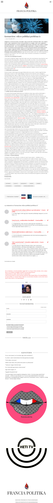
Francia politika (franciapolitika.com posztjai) (15, 327)
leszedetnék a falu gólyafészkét (12, 97)
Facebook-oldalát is (41, 112)
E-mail (8, 308)
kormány (38, 183)
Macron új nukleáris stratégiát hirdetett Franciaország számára (20, 272)
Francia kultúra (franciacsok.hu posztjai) (14, 326)
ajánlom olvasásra (41, 110)
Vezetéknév (8, 319)
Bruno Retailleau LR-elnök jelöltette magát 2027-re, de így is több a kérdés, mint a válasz (26, 271)
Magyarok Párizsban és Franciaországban (26, 500)
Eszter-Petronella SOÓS (10, 38)
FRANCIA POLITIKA (26, 10)
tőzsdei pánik (8, 146)
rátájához (25, 65)
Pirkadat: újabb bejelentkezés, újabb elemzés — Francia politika (26, 232)
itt (14, 68)
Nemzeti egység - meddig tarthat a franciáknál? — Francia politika (27, 220)
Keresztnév (8, 314)
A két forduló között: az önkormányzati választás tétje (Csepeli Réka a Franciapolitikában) (26, 275)
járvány (31, 183)
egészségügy (23, 183)
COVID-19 (15, 183)
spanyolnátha (44, 64)
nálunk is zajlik (21, 118)
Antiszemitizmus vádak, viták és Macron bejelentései (17, 273)
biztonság (8, 183)
